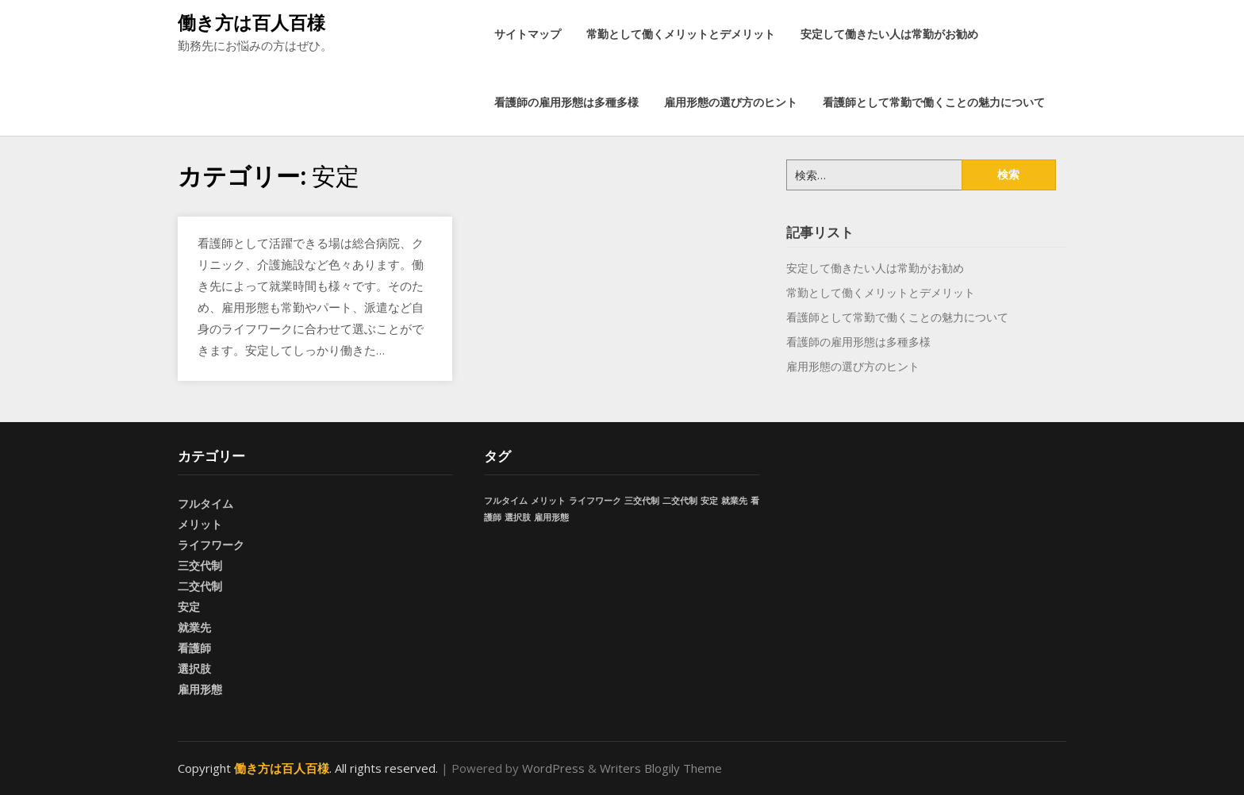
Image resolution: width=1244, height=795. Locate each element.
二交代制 (200, 585)
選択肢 (194, 668)
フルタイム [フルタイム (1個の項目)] (506, 500)
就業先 (194, 627)
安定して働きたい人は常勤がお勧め (889, 33)
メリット (200, 524)
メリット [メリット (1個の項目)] (548, 500)
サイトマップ (527, 33)
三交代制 (200, 565)
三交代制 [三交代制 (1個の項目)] (641, 500)
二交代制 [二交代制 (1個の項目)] (679, 500)
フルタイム (205, 503)
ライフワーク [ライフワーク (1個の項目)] (595, 500)
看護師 (194, 647)
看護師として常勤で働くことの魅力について (934, 101)
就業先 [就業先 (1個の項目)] (734, 500)
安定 (189, 606)
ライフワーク (211, 544)
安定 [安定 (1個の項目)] (709, 500)
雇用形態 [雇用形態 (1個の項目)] (551, 517)
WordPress (553, 768)
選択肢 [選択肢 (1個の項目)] (518, 517)
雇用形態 (200, 689)
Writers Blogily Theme (661, 768)
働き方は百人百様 (251, 22)
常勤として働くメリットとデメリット (680, 33)
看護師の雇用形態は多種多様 (566, 101)
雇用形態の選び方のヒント (730, 101)
